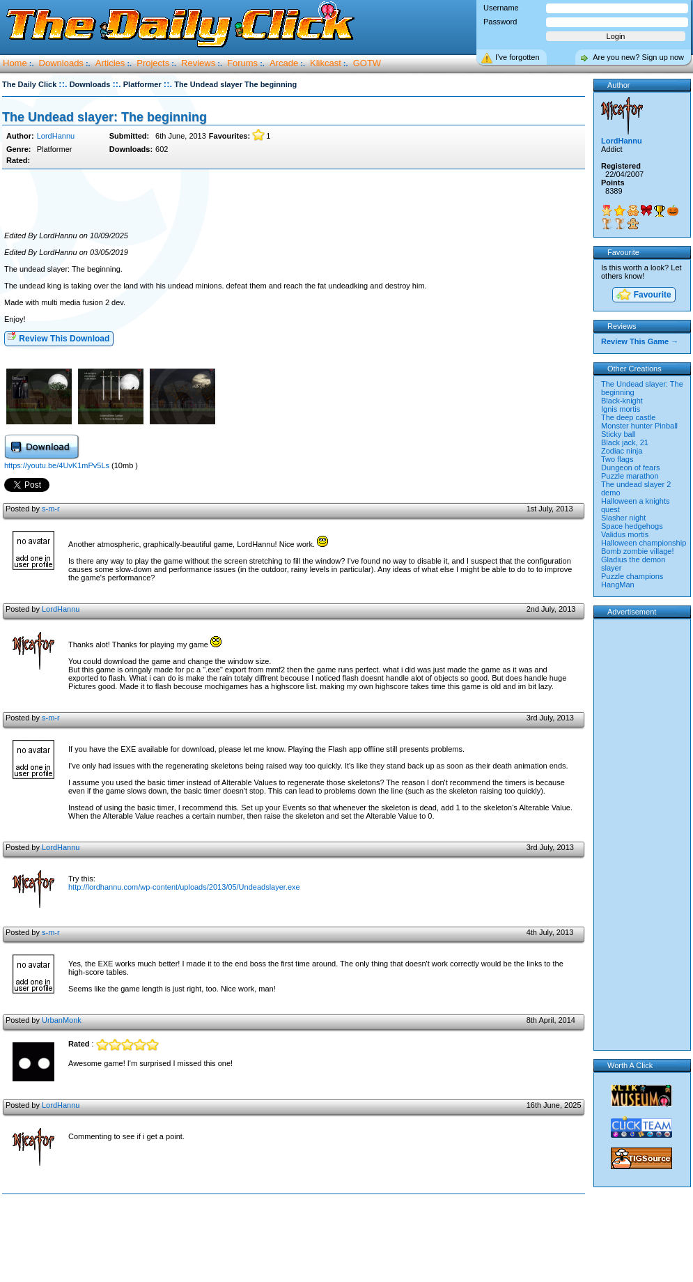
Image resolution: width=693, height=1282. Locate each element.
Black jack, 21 (624, 442)
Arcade (284, 63)
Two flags (617, 459)
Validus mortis (624, 534)
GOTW (367, 63)
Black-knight (622, 400)
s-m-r (51, 508)
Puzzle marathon (630, 476)
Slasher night (623, 517)
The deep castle (628, 417)
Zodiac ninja (621, 451)
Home (15, 63)
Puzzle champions (632, 576)
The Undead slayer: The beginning (104, 117)
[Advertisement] (293, 201)
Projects (153, 63)
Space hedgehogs (632, 526)
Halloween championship (643, 543)
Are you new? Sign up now (638, 57)
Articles (110, 63)
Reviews (198, 63)
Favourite (643, 295)
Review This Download (58, 337)
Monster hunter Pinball (639, 426)
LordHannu (56, 136)
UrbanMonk (61, 1020)
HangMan (617, 584)
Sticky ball (618, 434)
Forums (242, 63)
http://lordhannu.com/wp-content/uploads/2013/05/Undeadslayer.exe (184, 887)
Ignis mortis (620, 409)
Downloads (61, 63)
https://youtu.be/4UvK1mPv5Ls (56, 465)
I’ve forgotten (517, 57)
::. (63, 84)
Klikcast (325, 63)
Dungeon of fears (630, 467)
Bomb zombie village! (637, 551)
